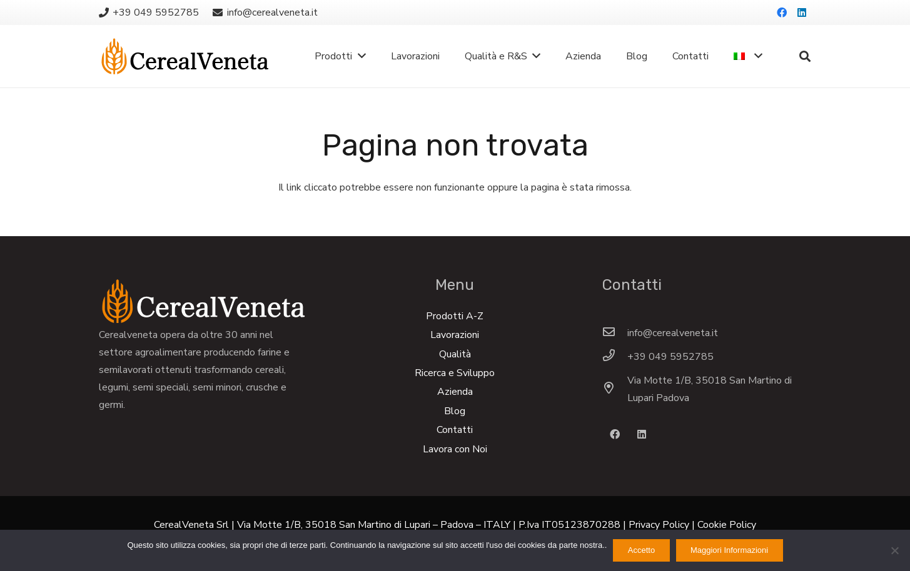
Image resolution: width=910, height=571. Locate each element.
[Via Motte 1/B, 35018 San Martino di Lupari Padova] (614, 389)
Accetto (641, 550)
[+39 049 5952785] (614, 356)
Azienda (455, 392)
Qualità (455, 354)
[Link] (185, 56)
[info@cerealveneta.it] (614, 333)
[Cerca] (804, 56)
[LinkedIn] (802, 12)
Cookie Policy (726, 525)
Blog (454, 411)
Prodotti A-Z (454, 316)
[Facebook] (782, 12)
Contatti (455, 430)
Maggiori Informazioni (729, 550)
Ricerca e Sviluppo (455, 373)
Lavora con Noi (455, 449)
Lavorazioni (454, 335)
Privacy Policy (659, 525)
